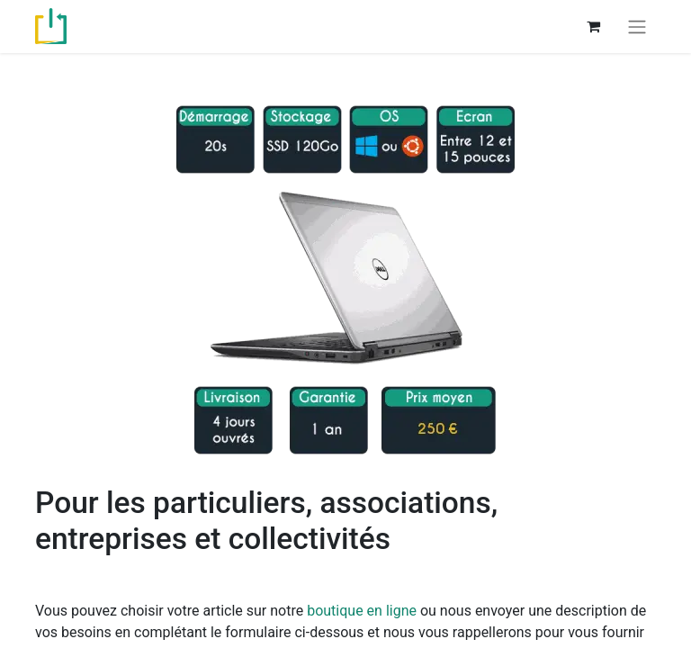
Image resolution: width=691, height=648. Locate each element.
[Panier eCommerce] (593, 26)
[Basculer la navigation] (637, 26)
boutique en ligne (362, 610)
